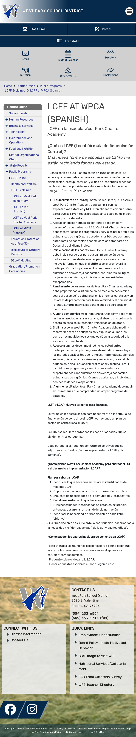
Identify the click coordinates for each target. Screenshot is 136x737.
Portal (106, 29)
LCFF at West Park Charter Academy (25, 220)
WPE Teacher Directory (96, 685)
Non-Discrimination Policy (46, 732)
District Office (26, 86)
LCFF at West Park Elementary (25, 199)
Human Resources (21, 119)
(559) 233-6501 (85, 614)
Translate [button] (72, 41)
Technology (17, 131)
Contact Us (19, 640)
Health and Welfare (24, 184)
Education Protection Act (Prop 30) (25, 241)
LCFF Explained (15, 90)
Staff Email (38, 29)
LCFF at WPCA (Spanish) (46, 90)
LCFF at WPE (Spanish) (21, 209)
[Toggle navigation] (129, 11)
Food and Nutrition (21, 148)
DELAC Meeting (21, 260)
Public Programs (51, 86)
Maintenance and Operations (20, 140)
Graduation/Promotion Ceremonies (24, 269)
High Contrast (76, 732)
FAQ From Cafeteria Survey (100, 677)
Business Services (21, 125)
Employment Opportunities (100, 635)
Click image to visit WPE (97, 656)
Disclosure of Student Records (25, 252)
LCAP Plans (18, 178)
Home (8, 86)
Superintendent (19, 113)
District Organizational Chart (24, 157)
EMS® (121, 728)
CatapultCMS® (107, 728)
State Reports (18, 165)
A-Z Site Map (96, 732)
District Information (26, 634)
